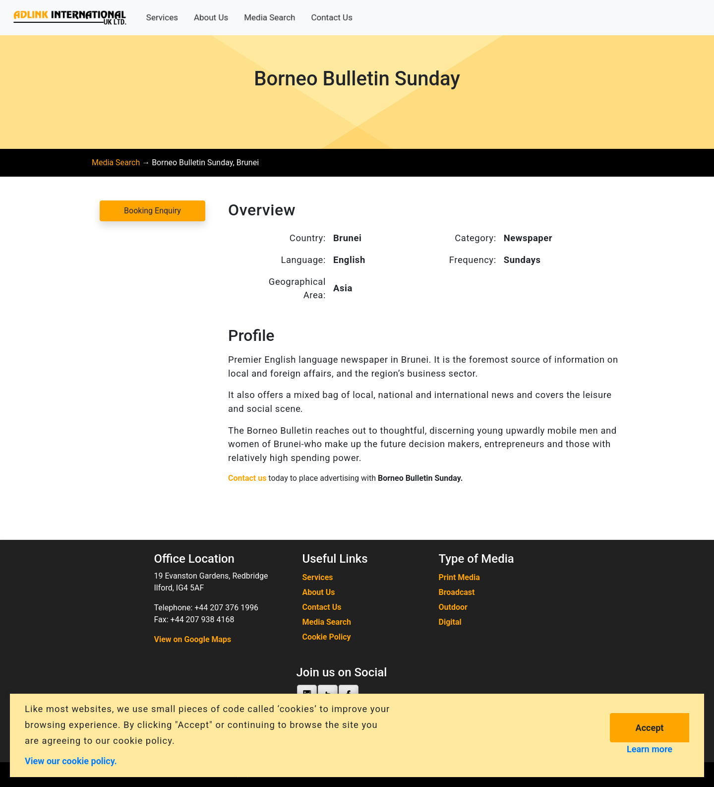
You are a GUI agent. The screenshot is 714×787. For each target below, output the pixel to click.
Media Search (269, 17)
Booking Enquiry (152, 210)
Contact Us (331, 17)
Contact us (247, 478)
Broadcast (457, 592)
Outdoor (453, 607)
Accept (650, 727)
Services (162, 17)
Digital (450, 622)
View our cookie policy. (71, 760)
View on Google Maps (193, 639)
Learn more (649, 749)
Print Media (459, 577)
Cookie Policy (326, 637)
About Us (211, 17)
